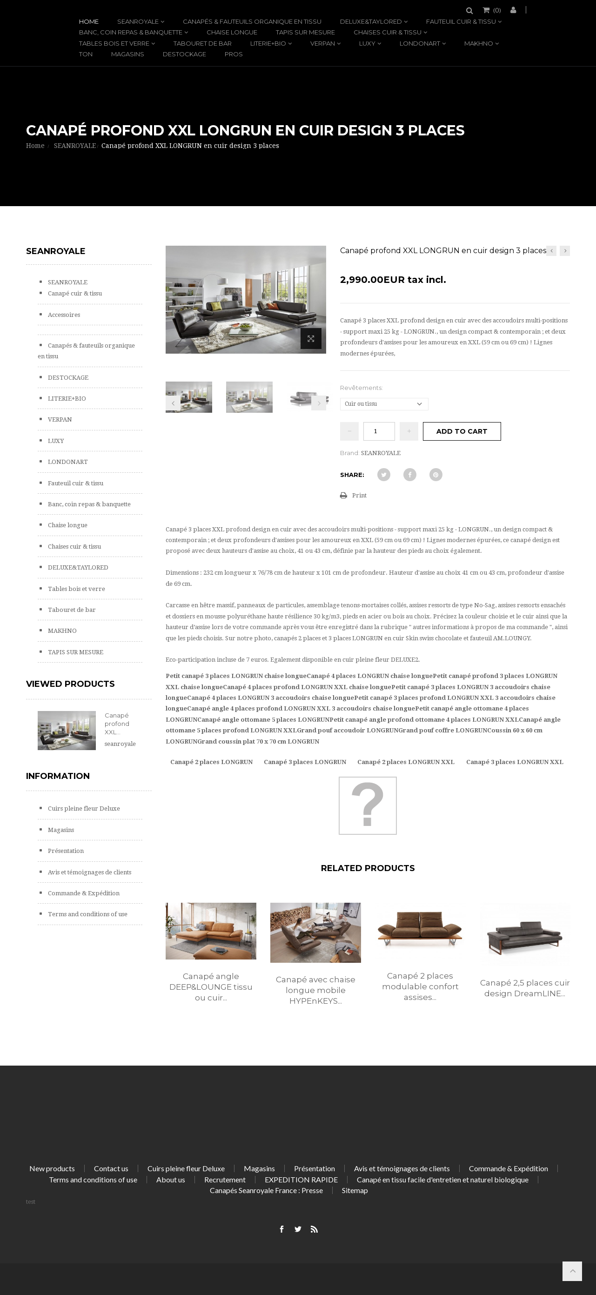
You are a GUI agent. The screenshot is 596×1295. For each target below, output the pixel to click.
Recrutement (225, 1179)
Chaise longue (232, 32)
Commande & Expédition (83, 893)
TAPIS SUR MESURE (305, 32)
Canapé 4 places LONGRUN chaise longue (370, 675)
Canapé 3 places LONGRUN (305, 761)
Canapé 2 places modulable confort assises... (420, 986)
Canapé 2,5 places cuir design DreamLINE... (525, 988)
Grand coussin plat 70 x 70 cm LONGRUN (258, 741)
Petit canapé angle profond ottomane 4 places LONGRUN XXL (424, 719)
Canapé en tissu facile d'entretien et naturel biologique (443, 1179)
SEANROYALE (138, 21)
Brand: (350, 452)
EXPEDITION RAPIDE (301, 1179)
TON (86, 54)
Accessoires (63, 314)
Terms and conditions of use (87, 914)
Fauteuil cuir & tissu (461, 21)
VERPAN (322, 43)
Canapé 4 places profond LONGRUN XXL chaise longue (307, 687)
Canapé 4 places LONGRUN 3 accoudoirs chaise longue (270, 697)
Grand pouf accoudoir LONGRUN (347, 730)
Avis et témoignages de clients (89, 872)
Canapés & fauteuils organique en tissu (252, 21)
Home (89, 21)
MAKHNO (478, 43)
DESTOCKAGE (184, 54)
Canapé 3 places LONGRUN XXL (514, 761)
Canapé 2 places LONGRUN (211, 761)
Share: (352, 474)
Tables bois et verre (114, 43)
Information (58, 776)
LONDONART (420, 43)
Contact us (111, 1168)
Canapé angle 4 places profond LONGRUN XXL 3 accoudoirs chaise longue (301, 708)
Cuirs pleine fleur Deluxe (83, 808)
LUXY (367, 43)
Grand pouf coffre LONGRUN (442, 730)
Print (359, 495)
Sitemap (355, 1190)
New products (52, 1168)
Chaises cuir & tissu (388, 32)
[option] (211, 962)
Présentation (65, 850)
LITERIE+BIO (268, 43)
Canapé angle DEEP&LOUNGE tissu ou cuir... (211, 987)
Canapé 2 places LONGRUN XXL (406, 761)
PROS (234, 54)
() (496, 9)
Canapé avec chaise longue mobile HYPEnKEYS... (315, 990)
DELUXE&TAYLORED (371, 21)
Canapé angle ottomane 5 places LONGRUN (263, 719)
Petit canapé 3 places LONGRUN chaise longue (236, 675)
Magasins (127, 54)
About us (170, 1179)
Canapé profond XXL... (117, 723)
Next (318, 403)
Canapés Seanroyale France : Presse (266, 1190)
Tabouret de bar (203, 43)
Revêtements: (362, 387)
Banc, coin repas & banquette (130, 32)
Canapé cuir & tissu (74, 293)
